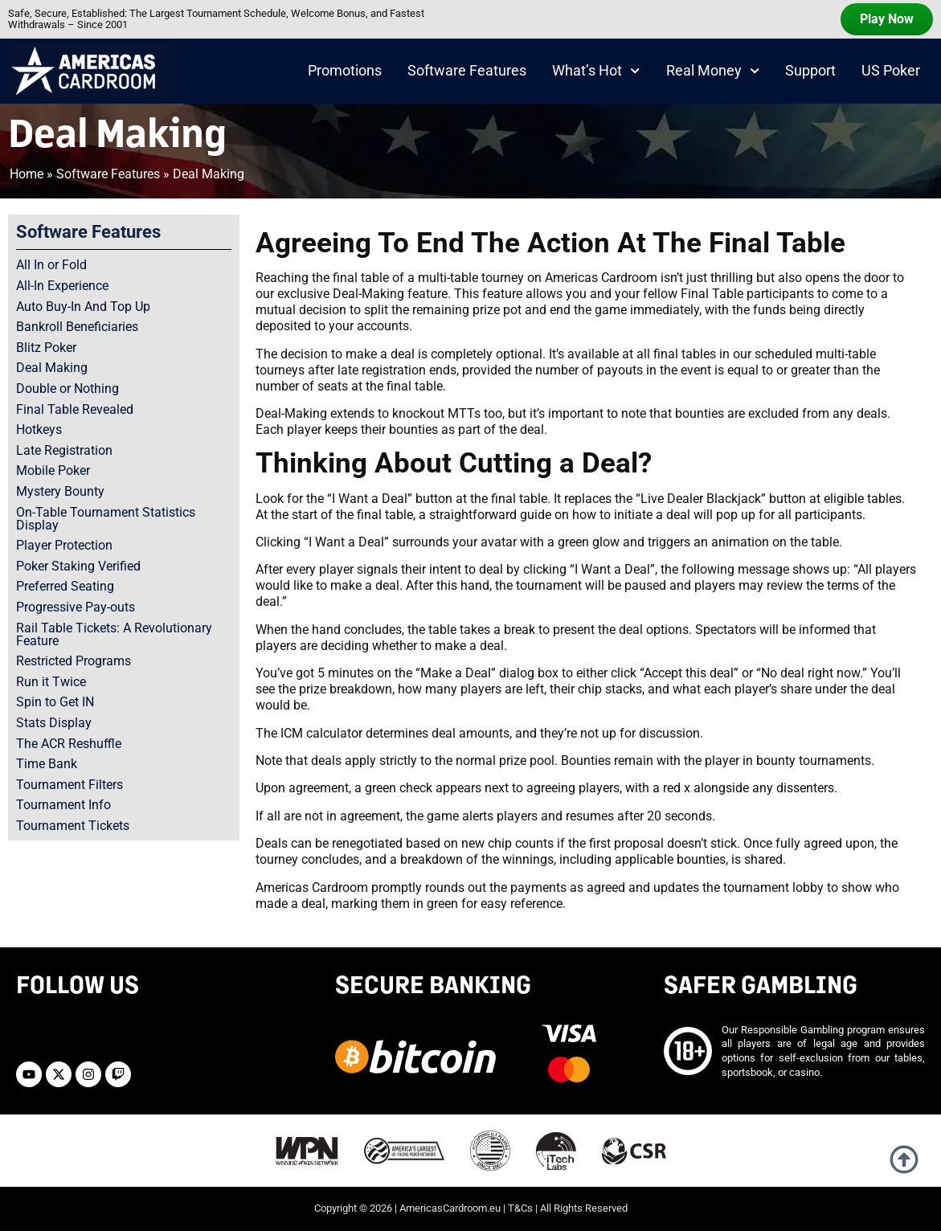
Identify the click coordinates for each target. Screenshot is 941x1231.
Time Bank (46, 763)
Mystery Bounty (60, 491)
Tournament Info (63, 804)
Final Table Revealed (74, 409)
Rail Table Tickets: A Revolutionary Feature (114, 634)
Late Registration (64, 450)
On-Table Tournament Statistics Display (105, 519)
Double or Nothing (67, 388)
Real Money (712, 71)
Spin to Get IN (55, 702)
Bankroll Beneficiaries (77, 326)
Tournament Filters (69, 784)
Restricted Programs (73, 661)
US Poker (890, 71)
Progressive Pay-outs (75, 607)
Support (810, 71)
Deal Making (52, 367)
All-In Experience (62, 285)
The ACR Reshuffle (68, 743)
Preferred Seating (65, 586)
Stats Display (54, 722)
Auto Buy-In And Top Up (83, 306)
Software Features (466, 71)
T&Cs (520, 1208)
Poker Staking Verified (78, 566)
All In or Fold (51, 264)
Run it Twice (51, 681)
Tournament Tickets (72, 825)
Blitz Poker (46, 347)
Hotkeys (39, 429)
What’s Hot (596, 71)
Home (26, 174)
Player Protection (64, 545)
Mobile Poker (53, 470)
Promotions (345, 71)
